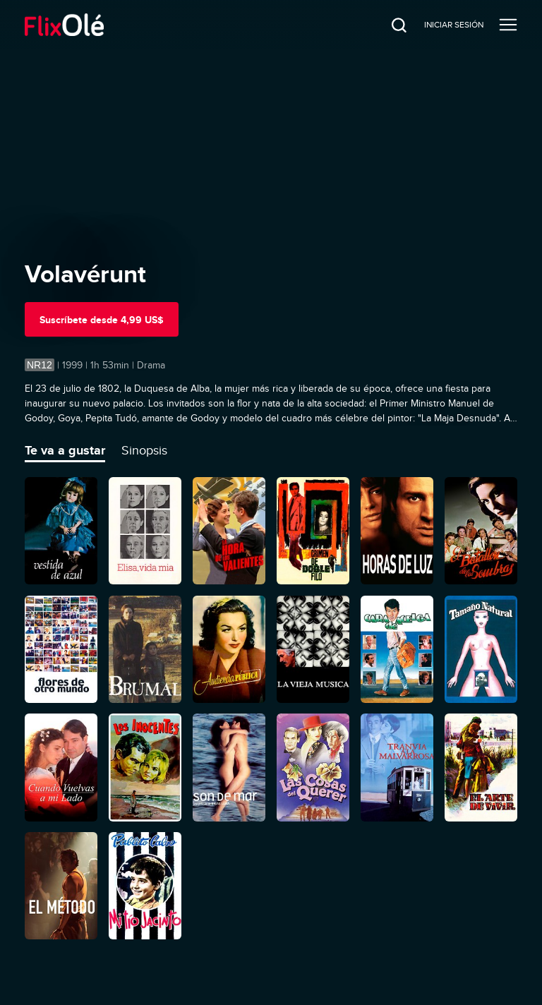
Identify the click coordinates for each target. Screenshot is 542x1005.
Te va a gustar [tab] (65, 450)
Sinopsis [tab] (144, 450)
